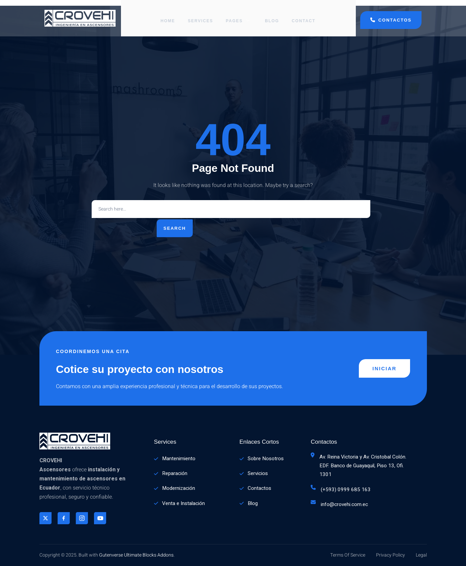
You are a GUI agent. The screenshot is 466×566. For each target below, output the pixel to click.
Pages (239, 15)
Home (168, 15)
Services (202, 15)
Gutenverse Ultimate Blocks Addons (136, 555)
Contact (303, 15)
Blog (271, 15)
